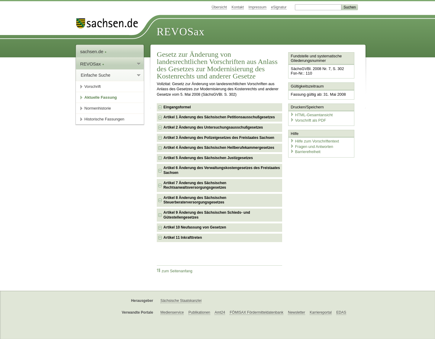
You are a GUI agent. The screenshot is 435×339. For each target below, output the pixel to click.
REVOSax (180, 32)
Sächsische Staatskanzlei (180, 301)
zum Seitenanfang (174, 271)
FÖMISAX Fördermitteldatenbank (256, 312)
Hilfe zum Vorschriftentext (314, 141)
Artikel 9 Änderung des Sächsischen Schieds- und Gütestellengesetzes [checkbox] (206, 214)
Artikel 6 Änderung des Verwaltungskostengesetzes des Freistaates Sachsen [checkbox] (221, 170)
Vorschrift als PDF (308, 120)
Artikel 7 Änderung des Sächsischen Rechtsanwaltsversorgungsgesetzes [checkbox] (194, 185)
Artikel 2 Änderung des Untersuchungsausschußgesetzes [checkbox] (213, 127)
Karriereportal (321, 312)
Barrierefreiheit (305, 151)
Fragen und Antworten (311, 146)
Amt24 (219, 312)
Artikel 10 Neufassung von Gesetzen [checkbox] (194, 227)
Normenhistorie (97, 108)
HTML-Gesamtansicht (311, 115)
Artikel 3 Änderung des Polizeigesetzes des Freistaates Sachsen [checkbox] (218, 138)
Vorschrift (92, 86)
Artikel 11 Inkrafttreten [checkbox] (182, 237)
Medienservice (172, 312)
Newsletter (296, 312)
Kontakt (238, 7)
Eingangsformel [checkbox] (177, 107)
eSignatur (278, 7)
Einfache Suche (95, 75)
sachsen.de (93, 51)
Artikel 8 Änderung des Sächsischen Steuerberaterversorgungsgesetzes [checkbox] (194, 200)
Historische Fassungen (104, 119)
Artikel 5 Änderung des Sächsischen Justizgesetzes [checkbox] (208, 158)
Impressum (257, 7)
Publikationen (199, 312)
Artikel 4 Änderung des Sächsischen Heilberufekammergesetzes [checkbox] (218, 148)
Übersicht (219, 7)
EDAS (341, 312)
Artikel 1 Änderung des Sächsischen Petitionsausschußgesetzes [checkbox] (219, 117)
